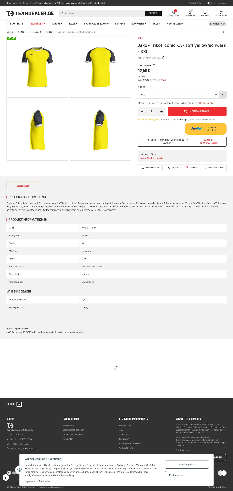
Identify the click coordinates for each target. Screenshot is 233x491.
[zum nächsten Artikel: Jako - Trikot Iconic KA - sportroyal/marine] (224, 32)
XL (83, 243)
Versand (162, 79)
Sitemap (123, 434)
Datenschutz (125, 425)
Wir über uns (68, 425)
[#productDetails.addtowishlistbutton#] (191, 167)
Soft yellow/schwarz (92, 266)
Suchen (153, 13)
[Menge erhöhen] (161, 111)
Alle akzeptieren (187, 464)
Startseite (22, 32)
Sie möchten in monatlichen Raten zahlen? (184, 141)
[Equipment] (138, 24)
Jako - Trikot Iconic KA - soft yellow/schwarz (76, 32)
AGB (121, 429)
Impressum (124, 438)
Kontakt (33, 3)
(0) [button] (194, 3)
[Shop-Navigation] (13, 3)
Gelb (84, 258)
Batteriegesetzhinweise (129, 443)
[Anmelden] (205, 13)
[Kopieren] (163, 58)
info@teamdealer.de (21, 443)
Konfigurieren (176, 475)
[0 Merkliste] (190, 13)
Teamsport (36, 32)
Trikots (49, 32)
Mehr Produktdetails (151, 158)
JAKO (140, 37)
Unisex (85, 274)
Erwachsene (88, 281)
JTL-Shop (222, 487)
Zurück (9, 32)
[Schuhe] (57, 24)
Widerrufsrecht (126, 447)
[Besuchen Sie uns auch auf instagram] (19, 404)
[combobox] (182, 95)
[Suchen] (104, 13)
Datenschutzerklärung (186, 440)
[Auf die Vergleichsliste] (150, 167)
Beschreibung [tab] (23, 186)
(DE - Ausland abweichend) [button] (202, 119)
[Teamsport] (37, 24)
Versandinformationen (73, 434)
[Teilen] (172, 167)
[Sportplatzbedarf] (96, 24)
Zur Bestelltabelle (204, 102)
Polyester (87, 250)
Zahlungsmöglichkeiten (73, 429)
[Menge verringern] (142, 111)
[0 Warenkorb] (221, 13)
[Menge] (151, 111)
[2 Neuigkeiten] (173, 13)
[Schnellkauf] (217, 23)
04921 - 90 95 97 (16, 434)
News (25, 3)
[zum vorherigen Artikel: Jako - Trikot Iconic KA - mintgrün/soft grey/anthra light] (218, 32)
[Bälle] (73, 24)
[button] (175, 24)
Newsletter (68, 438)
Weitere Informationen (209, 141)
